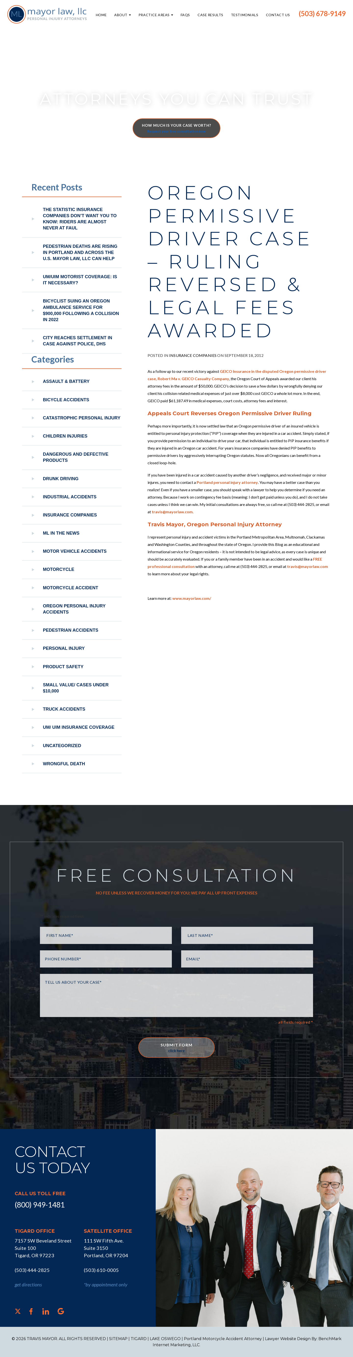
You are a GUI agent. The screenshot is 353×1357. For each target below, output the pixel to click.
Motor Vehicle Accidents (75, 551)
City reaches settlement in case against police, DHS (77, 340)
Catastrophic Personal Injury (81, 417)
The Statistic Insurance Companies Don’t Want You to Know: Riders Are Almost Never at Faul (80, 219)
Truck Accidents (64, 709)
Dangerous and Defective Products (75, 457)
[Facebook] (31, 1311)
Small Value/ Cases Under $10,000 (76, 687)
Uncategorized (62, 745)
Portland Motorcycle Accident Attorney (223, 1338)
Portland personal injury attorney (227, 482)
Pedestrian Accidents (70, 630)
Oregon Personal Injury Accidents (74, 609)
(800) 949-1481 (40, 1204)
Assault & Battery (66, 381)
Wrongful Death (64, 763)
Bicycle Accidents (66, 399)
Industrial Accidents (70, 496)
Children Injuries (65, 436)
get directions (28, 1284)
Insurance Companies (192, 355)
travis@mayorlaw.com (307, 566)
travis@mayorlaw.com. (173, 511)
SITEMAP (118, 1338)
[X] (18, 1311)
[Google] (61, 1311)
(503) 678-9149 (322, 13)
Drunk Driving (60, 478)
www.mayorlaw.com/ (191, 598)
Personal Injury (64, 648)
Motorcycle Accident (70, 587)
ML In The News (61, 533)
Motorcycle (58, 569)
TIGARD (139, 1338)
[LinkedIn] (45, 1311)
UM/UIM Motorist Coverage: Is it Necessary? (80, 279)
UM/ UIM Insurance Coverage (78, 727)
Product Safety (63, 666)
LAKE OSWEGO (165, 1338)
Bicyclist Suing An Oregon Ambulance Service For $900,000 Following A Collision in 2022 (81, 310)
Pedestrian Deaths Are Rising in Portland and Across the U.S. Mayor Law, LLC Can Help (80, 252)
